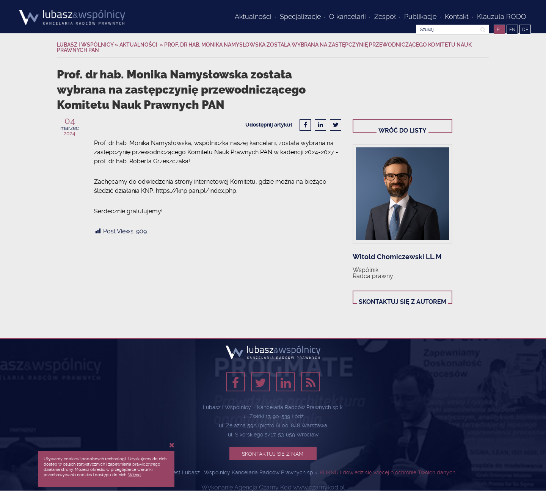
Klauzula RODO (501, 16)
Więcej (134, 474)
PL (499, 29)
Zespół (385, 16)
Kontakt (457, 16)
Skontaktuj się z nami (273, 454)
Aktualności (253, 16)
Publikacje (420, 16)
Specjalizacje (300, 16)
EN (512, 29)
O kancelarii (347, 16)
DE (525, 29)
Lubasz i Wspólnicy (86, 45)
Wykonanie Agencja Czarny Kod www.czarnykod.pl (273, 488)
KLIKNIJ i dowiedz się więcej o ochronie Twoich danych (387, 472)
